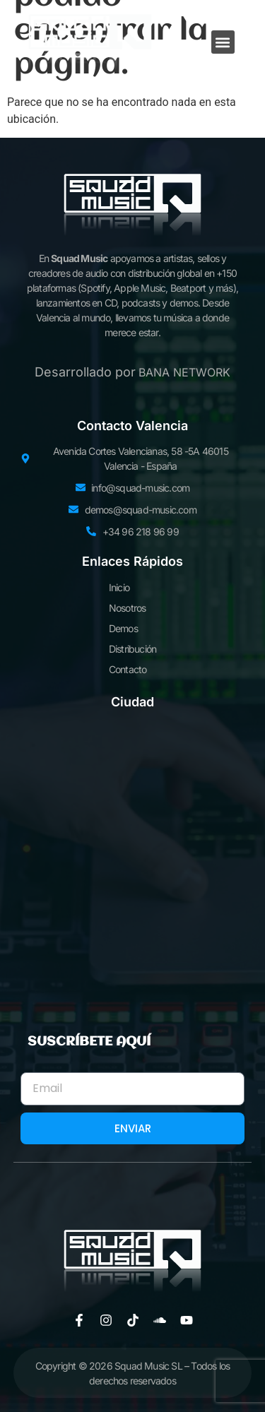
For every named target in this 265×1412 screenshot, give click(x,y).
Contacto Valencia (132, 425)
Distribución (132, 649)
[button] (223, 42)
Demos (123, 628)
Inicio (119, 587)
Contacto (128, 669)
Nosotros (127, 608)
